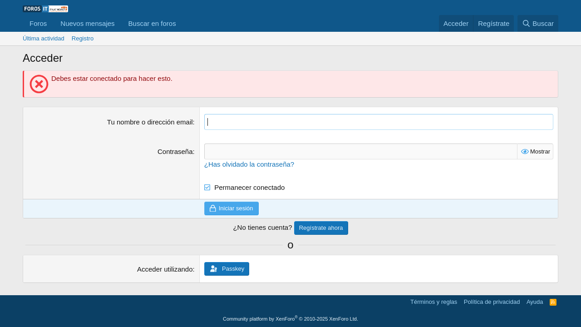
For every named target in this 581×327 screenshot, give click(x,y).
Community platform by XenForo (290, 319)
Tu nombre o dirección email (150, 122)
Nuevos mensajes (87, 23)
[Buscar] (537, 23)
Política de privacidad (492, 301)
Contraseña (175, 151)
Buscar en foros (152, 23)
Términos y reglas (433, 301)
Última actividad (43, 38)
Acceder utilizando (165, 269)
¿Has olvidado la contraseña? (249, 164)
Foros (38, 23)
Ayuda (535, 301)
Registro (83, 38)
